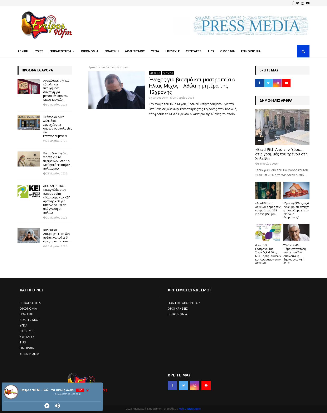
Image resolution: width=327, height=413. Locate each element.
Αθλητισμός (135, 51)
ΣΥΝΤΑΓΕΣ (27, 337)
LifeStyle (172, 51)
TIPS (23, 342)
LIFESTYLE (27, 331)
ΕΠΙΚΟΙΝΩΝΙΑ (29, 354)
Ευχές (38, 51)
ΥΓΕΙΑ (23, 325)
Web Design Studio (190, 408)
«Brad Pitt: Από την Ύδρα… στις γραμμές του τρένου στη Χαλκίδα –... (281, 154)
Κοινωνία (168, 72)
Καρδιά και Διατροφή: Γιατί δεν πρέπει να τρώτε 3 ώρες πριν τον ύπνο (56, 235)
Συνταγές (193, 51)
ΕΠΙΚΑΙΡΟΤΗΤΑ (30, 303)
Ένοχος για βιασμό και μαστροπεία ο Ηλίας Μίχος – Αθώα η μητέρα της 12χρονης (192, 85)
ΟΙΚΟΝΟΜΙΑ (28, 308)
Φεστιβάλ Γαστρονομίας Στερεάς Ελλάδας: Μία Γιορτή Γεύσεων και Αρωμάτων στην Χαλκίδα (268, 254)
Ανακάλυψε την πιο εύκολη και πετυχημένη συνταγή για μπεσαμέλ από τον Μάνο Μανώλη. (56, 90)
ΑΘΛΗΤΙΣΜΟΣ (29, 320)
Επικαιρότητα (60, 51)
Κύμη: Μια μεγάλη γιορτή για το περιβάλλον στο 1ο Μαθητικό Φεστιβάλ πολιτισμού (56, 160)
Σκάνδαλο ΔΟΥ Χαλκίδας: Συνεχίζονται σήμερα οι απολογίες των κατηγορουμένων (57, 126)
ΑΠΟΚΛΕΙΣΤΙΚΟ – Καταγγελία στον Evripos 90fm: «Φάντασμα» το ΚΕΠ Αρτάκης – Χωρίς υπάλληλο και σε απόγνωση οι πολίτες (56, 199)
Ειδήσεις (155, 72)
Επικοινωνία (251, 51)
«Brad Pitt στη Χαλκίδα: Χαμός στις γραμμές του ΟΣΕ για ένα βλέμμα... (267, 208)
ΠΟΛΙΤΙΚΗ (26, 314)
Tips (211, 51)
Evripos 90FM (160, 97)
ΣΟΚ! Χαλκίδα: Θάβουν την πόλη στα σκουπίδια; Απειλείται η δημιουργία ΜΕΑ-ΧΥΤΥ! (294, 254)
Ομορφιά (227, 51)
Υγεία (155, 51)
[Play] (47, 406)
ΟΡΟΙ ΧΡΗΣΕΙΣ (178, 308)
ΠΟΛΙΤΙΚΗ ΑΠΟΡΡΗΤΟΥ (184, 303)
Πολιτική (112, 51)
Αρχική (23, 51)
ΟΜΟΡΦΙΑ (27, 348)
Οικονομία (89, 51)
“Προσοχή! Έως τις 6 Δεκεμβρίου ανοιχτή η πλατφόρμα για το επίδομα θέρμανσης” (296, 210)
